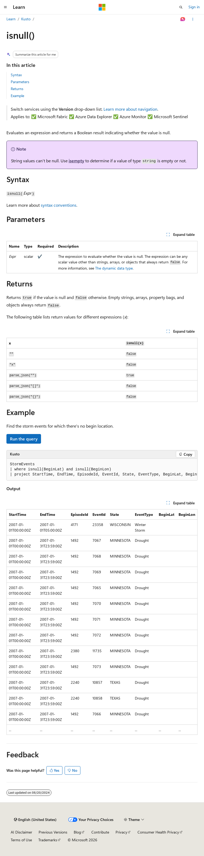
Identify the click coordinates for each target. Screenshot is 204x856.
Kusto (26, 18)
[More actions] (193, 19)
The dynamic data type (114, 268)
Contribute (100, 832)
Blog (77, 832)
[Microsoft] (102, 7)
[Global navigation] (5, 7)
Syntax (16, 74)
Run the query (24, 439)
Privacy (121, 832)
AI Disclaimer (21, 832)
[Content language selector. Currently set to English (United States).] (35, 819)
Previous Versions (53, 832)
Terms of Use (21, 839)
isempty (76, 160)
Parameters (20, 81)
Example (17, 95)
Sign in (194, 6)
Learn (11, 18)
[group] (102, 470)
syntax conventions (58, 205)
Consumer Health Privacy (158, 832)
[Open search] (181, 7)
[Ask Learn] (183, 19)
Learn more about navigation (130, 109)
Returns (17, 88)
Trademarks (47, 839)
